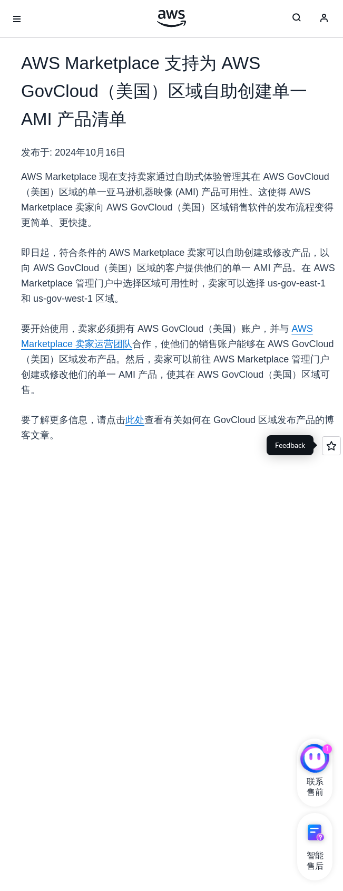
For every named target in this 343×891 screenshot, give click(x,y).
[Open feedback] (331, 445)
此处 (134, 420)
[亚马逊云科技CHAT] (314, 759)
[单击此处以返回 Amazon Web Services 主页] (171, 18)
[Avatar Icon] (324, 19)
